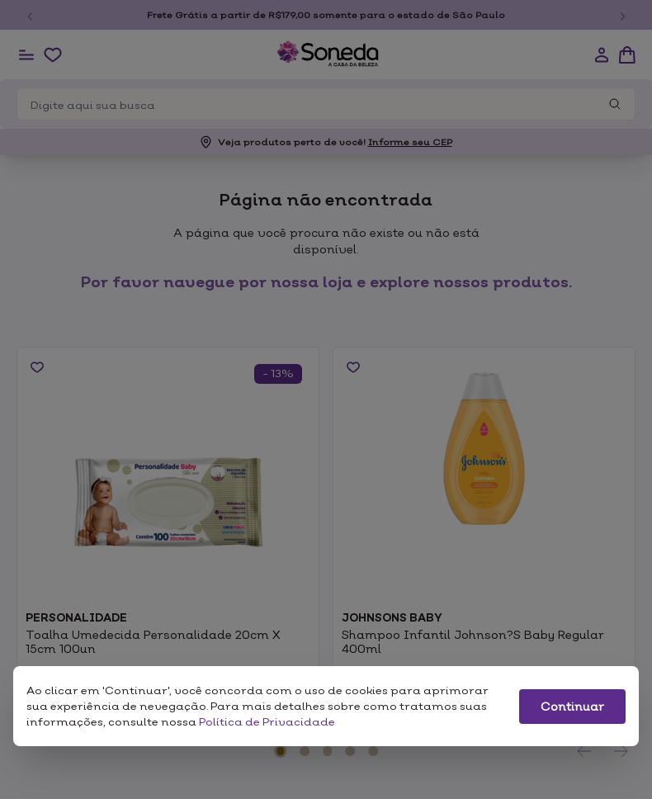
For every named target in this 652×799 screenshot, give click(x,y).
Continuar (572, 706)
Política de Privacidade (267, 721)
